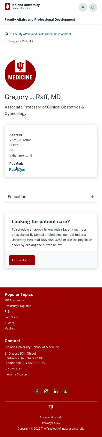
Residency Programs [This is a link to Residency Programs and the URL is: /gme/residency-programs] (18, 306)
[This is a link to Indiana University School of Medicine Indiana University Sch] (22, 6)
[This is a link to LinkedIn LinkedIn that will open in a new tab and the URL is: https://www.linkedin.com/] (56, 394)
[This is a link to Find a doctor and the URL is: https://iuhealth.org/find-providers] (22, 260)
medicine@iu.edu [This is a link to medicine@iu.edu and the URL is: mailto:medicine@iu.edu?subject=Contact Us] (16, 374)
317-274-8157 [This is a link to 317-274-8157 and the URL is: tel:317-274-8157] (13, 369)
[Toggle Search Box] (93, 7)
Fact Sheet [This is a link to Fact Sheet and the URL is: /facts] (11, 317)
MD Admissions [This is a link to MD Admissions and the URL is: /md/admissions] (14, 300)
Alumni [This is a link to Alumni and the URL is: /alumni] (9, 323)
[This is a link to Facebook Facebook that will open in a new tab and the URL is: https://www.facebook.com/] (37, 394)
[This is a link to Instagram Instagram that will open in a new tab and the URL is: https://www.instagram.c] (46, 394)
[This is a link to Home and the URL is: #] (6, 34)
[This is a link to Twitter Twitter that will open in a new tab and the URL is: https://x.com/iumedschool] (65, 394)
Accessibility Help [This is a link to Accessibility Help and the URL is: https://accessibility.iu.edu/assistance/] (51, 417)
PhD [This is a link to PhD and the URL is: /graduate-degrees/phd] (7, 311)
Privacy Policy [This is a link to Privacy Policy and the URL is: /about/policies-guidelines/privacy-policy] (51, 423)
